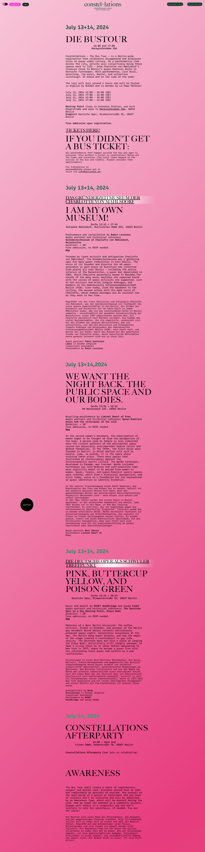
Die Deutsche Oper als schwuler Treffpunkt (107, 563)
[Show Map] (5, 4)
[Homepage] (103, 6)
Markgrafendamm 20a (112, 109)
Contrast (27, 505)
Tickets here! (83, 130)
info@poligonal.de (89, 171)
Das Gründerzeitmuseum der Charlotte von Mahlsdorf (103, 199)
